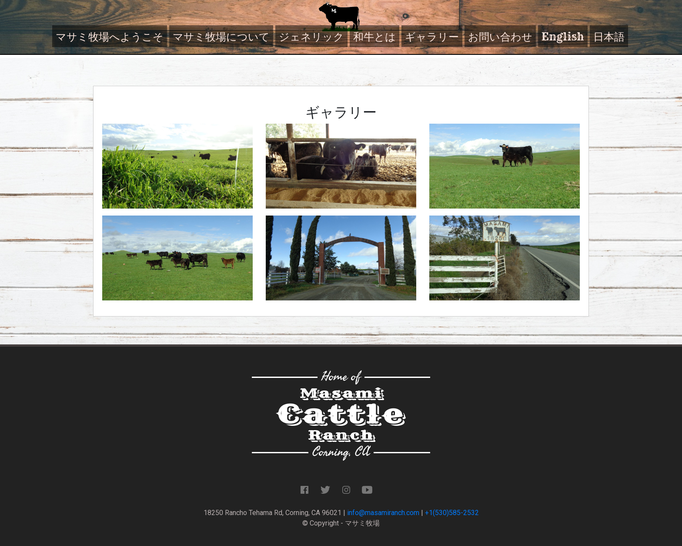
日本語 (609, 36)
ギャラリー (432, 36)
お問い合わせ (500, 36)
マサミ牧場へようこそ (110, 36)
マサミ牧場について (221, 36)
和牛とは (374, 36)
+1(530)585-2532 (452, 513)
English (563, 36)
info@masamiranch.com (383, 513)
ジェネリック (311, 36)
